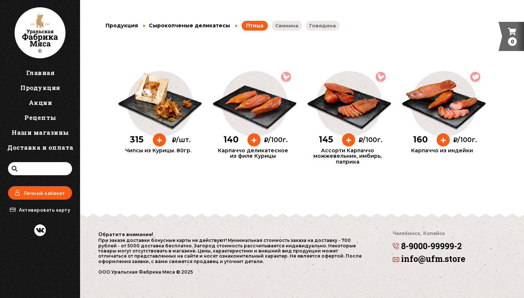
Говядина (322, 25)
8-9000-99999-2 (427, 241)
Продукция (122, 25)
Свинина (286, 25)
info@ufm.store (429, 259)
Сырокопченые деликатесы (186, 25)
